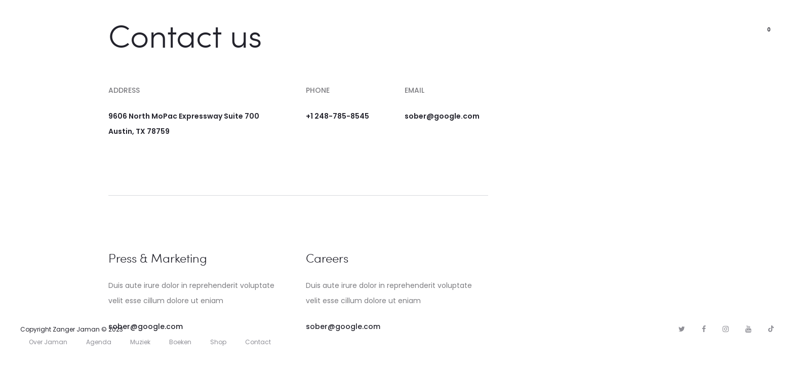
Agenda (452, 29)
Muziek (343, 29)
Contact (545, 29)
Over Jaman (288, 29)
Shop (497, 29)
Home (236, 29)
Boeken (180, 342)
